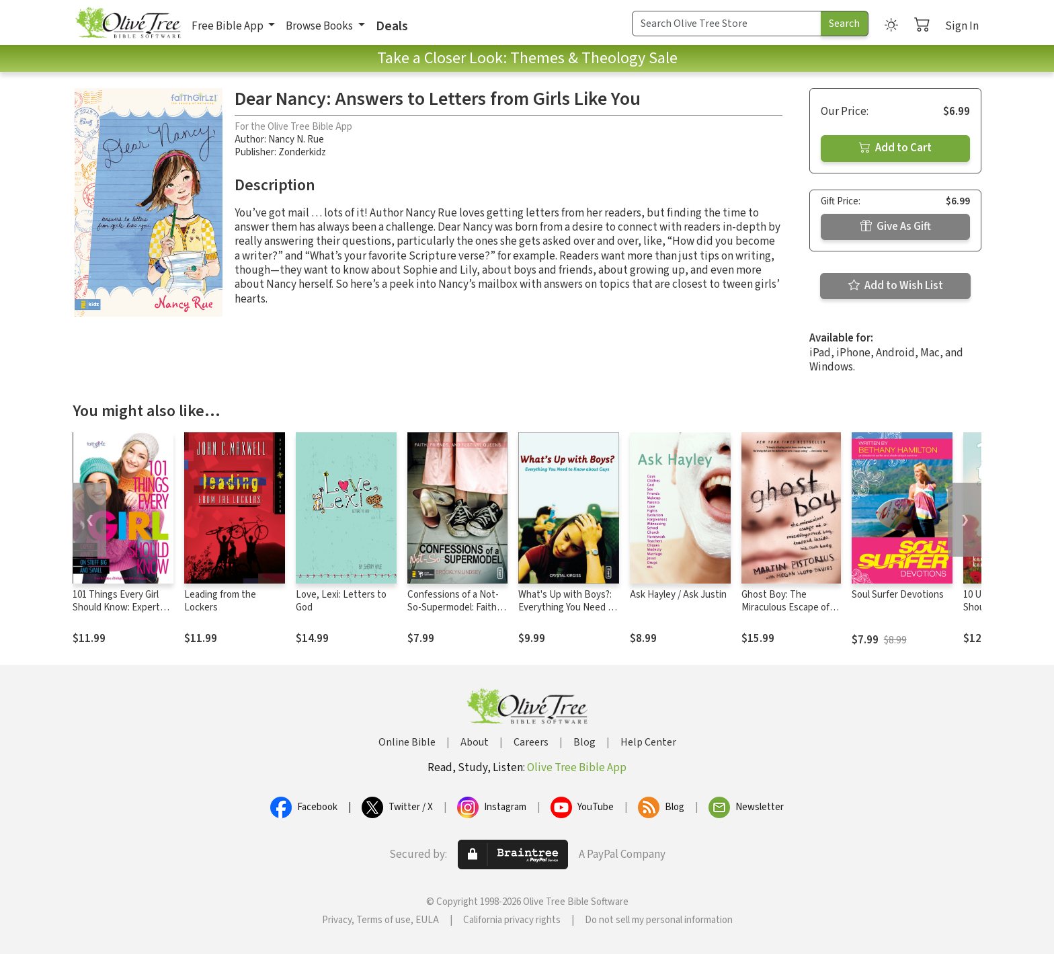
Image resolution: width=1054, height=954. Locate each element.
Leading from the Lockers (220, 601)
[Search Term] (726, 23)
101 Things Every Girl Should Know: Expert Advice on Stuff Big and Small (121, 614)
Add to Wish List (895, 286)
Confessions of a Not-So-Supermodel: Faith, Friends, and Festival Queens (453, 614)
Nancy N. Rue (296, 139)
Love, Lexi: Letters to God (341, 601)
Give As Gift (895, 226)
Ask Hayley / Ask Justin (678, 595)
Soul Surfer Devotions (898, 595)
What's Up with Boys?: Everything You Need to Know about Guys (567, 607)
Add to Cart (895, 148)
